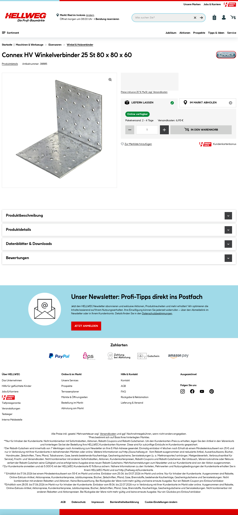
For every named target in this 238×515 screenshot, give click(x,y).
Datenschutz (79, 501)
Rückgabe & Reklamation (135, 397)
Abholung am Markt (72, 408)
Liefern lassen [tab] (151, 103)
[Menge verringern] (129, 129)
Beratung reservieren (106, 19)
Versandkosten (108, 434)
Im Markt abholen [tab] (209, 103)
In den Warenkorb (201, 129)
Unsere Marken (192, 4)
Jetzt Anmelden (86, 326)
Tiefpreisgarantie (11, 403)
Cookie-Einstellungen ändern (161, 501)
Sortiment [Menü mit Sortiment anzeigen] (10, 32)
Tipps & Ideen (216, 33)
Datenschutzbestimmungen (157, 313)
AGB (123, 386)
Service (231, 33)
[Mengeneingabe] (147, 129)
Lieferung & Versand (132, 403)
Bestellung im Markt (72, 403)
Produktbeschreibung (119, 215)
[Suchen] (201, 17)
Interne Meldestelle (12, 420)
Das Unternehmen (12, 380)
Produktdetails (10, 64)
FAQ (123, 392)
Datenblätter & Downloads (119, 244)
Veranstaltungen (11, 408)
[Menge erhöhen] (164, 129)
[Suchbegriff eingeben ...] (168, 17)
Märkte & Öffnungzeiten (74, 397)
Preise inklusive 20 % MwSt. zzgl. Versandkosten (144, 92)
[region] (59, 130)
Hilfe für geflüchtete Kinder (16, 386)
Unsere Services (69, 380)
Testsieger (7, 414)
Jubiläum (170, 33)
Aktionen (184, 33)
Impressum (97, 501)
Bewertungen (119, 258)
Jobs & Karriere (212, 4)
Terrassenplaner (70, 392)
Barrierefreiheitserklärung (124, 501)
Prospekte (199, 33)
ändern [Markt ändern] (90, 15)
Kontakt (125, 380)
